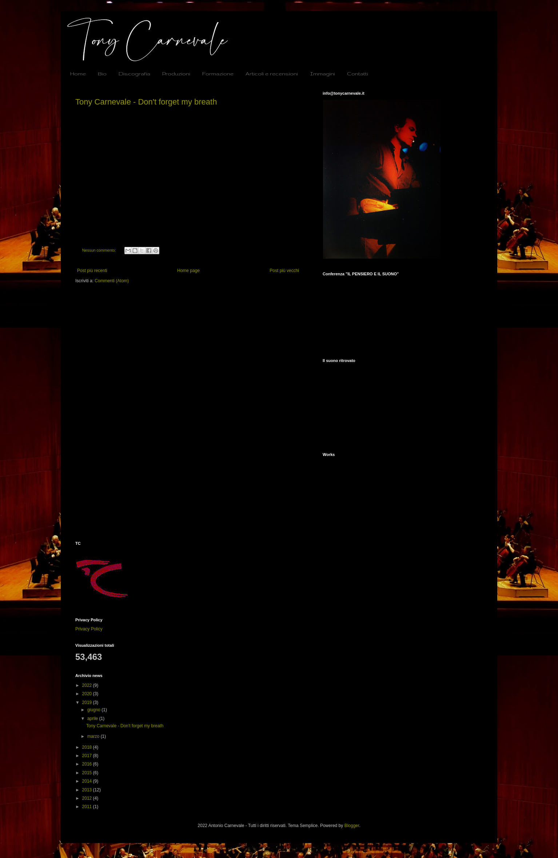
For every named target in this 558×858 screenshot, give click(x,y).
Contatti (357, 73)
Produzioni (176, 73)
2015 (87, 772)
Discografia (134, 73)
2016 (87, 764)
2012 (87, 798)
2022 (87, 685)
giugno (94, 709)
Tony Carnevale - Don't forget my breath (146, 101)
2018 (87, 747)
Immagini (322, 73)
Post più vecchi (284, 270)
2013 (87, 789)
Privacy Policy (89, 628)
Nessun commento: (99, 250)
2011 (87, 806)
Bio (102, 73)
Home (78, 73)
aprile (93, 718)
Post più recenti (92, 270)
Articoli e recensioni (272, 73)
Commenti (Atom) (112, 280)
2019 (87, 702)
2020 (87, 693)
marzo (94, 736)
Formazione (218, 73)
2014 (87, 781)
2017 (87, 755)
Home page (188, 270)
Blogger (351, 825)
